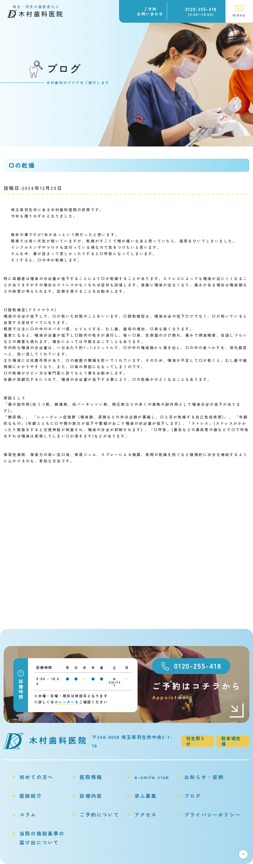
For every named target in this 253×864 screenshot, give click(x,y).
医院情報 (91, 777)
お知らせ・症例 (204, 777)
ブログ (192, 795)
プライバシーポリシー (212, 814)
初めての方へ (36, 777)
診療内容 (91, 795)
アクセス (145, 814)
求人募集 (145, 795)
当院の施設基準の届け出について (42, 838)
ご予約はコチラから (198, 691)
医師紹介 (30, 795)
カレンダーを (67, 701)
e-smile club (151, 777)
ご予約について (99, 814)
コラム (28, 814)
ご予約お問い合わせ (150, 11)
